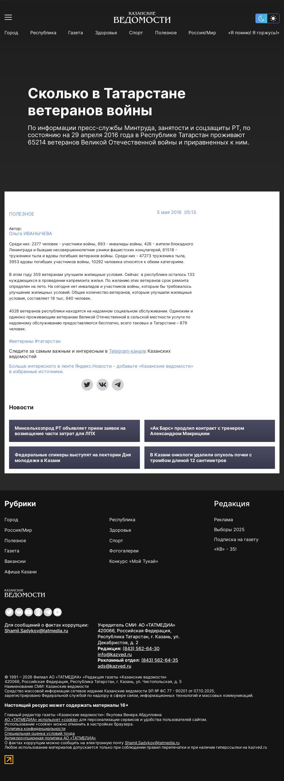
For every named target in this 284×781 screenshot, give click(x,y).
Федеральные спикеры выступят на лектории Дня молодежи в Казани (73, 457)
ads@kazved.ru (114, 666)
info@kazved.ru (115, 654)
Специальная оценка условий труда (40, 733)
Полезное (166, 32)
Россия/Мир (202, 32)
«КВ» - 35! (225, 549)
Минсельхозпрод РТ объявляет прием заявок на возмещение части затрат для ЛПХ (70, 430)
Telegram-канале (127, 351)
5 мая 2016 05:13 (176, 212)
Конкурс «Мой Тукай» (133, 561)
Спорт (136, 32)
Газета (75, 32)
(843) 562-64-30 (141, 648)
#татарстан (48, 341)
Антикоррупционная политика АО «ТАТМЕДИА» (50, 737)
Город (11, 32)
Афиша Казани (21, 571)
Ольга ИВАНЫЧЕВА (30, 233)
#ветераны (22, 341)
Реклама (223, 519)
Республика (43, 32)
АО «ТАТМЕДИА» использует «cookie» (41, 719)
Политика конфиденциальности (35, 728)
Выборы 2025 (229, 529)
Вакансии (15, 561)
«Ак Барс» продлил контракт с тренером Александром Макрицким (197, 430)
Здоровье (106, 32)
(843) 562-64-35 (159, 660)
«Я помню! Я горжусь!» (253, 32)
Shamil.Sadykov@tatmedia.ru (36, 630)
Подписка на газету (236, 539)
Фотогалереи (124, 551)
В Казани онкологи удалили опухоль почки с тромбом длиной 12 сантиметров (201, 457)
